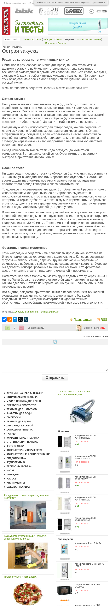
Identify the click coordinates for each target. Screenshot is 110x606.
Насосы (12, 478)
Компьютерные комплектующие (28, 454)
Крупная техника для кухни (44, 311)
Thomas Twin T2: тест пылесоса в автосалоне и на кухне (76, 393)
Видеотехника (16, 458)
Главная (6, 47)
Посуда (11, 433)
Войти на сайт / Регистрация (50, 2)
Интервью (50, 43)
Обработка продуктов (21, 405)
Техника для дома (19, 421)
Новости (29, 39)
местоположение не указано (77, 2)
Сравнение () (98, 2)
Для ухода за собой (20, 425)
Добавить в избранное (14, 3)
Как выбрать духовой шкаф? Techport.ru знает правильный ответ (25, 537)
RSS (104, 319)
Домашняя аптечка (20, 429)
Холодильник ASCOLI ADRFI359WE (85, 478)
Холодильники (21, 311)
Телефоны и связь (19, 466)
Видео (97, 39)
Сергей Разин (91, 328)
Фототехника (16, 446)
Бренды (62, 43)
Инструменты (16, 482)
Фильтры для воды (19, 413)
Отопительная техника (22, 442)
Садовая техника (18, 486)
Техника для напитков (22, 409)
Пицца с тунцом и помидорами (20, 576)
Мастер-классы (84, 39)
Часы (10, 470)
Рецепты (16, 47)
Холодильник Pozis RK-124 (88, 543)
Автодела (13, 474)
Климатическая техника (23, 438)
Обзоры (48, 39)
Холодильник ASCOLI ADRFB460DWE (85, 436)
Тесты (38, 39)
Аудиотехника (16, 462)
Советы (58, 39)
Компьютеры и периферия (24, 450)
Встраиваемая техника (22, 397)
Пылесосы (14, 417)
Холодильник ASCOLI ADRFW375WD (85, 457)
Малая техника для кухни (24, 401)
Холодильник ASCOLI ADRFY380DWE (85, 498)
